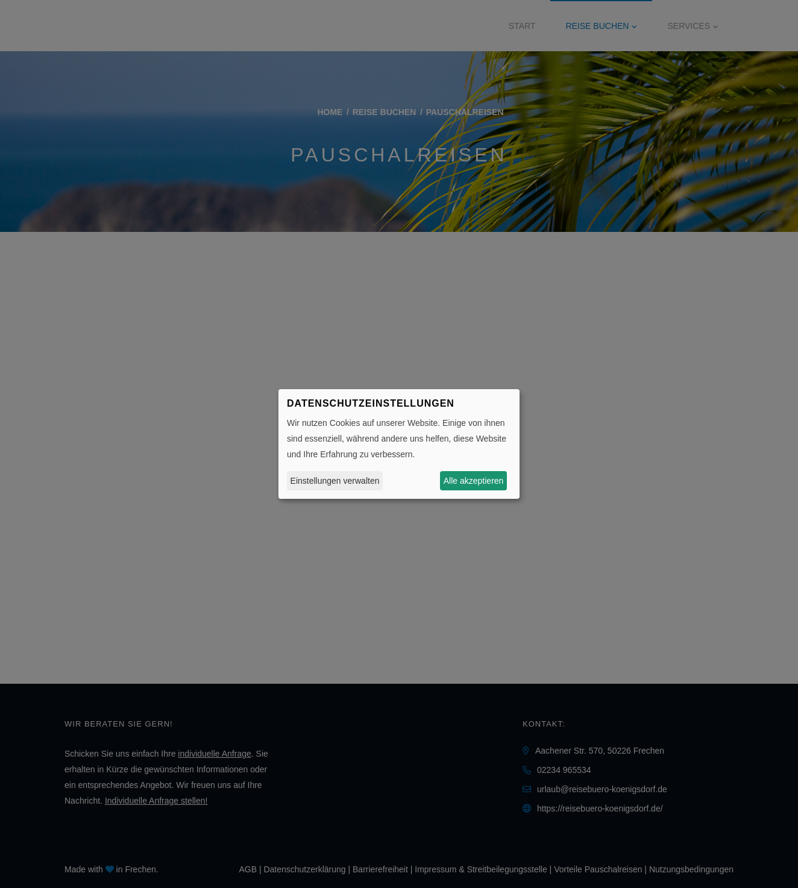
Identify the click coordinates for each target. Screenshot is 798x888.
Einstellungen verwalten (335, 481)
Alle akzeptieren (474, 481)
